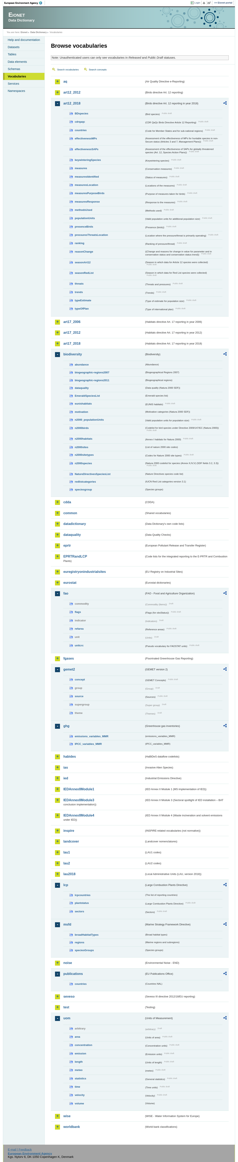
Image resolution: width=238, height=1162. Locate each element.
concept (80, 679)
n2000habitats (83, 438)
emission (80, 1053)
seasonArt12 (83, 262)
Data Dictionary (38, 32)
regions (79, 942)
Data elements (17, 61)
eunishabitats (83, 403)
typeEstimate (83, 300)
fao (65, 593)
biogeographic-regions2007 (92, 372)
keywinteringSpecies (88, 159)
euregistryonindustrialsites (84, 571)
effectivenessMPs (86, 138)
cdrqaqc (80, 121)
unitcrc (79, 645)
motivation (81, 411)
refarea (79, 628)
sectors (79, 911)
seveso (68, 996)
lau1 (66, 852)
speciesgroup (83, 489)
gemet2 (69, 669)
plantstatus (82, 902)
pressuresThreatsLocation (91, 234)
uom (66, 1018)
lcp (65, 885)
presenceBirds (84, 226)
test (66, 1007)
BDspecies (81, 113)
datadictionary (74, 524)
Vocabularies (17, 76)
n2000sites (81, 447)
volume (79, 1103)
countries (81, 130)
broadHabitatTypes (86, 934)
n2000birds (82, 428)
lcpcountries (82, 895)
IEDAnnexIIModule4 (78, 815)
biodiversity (72, 354)
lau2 (66, 863)
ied (65, 778)
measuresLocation (86, 184)
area (77, 1036)
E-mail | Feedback (20, 1149)
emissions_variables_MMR (91, 736)
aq (65, 81)
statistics (80, 1078)
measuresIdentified (87, 176)
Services (13, 83)
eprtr (67, 545)
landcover (71, 841)
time (77, 1086)
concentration (83, 1045)
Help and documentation (24, 40)
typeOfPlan (82, 308)
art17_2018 (71, 343)
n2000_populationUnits (89, 419)
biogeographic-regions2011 (92, 380)
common (70, 513)
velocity (80, 1095)
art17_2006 (71, 322)
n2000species (83, 463)
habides (69, 756)
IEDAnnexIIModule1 (78, 789)
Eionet (24, 32)
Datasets (13, 47)
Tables (12, 54)
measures (81, 168)
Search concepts (98, 69)
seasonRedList (84, 272)
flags (78, 612)
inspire (68, 830)
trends (79, 292)
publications (73, 974)
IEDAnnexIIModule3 (78, 800)
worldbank (71, 1127)
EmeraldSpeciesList (87, 395)
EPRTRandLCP (75, 556)
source (79, 696)
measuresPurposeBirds (89, 193)
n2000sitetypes (84, 454)
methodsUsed (83, 209)
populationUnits (85, 218)
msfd (67, 924)
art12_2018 (71, 103)
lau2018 (69, 874)
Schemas (14, 69)
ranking (79, 243)
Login (197, 2)
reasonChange (84, 251)
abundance (82, 364)
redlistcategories (85, 481)
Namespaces (16, 91)
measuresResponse (87, 201)
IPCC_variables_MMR (88, 743)
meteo (79, 1070)
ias (65, 767)
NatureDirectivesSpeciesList (92, 474)
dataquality (82, 387)
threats (79, 283)
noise (67, 963)
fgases (68, 658)
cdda (67, 502)
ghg (66, 726)
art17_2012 (71, 332)
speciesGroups (84, 950)
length (79, 1061)
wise (67, 1116)
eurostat (69, 582)
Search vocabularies (68, 69)
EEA (24, 3)
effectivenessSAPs (86, 149)
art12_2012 (71, 92)
